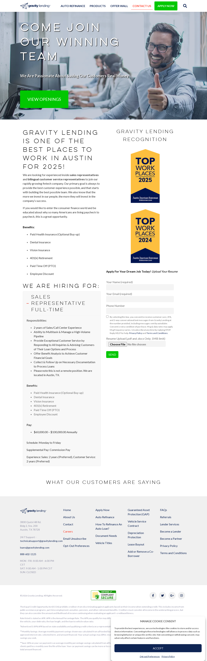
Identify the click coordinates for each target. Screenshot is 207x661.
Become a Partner (171, 538)
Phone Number (140, 309)
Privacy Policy (168, 656)
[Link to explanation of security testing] (103, 595)
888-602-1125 (28, 554)
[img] (185, 6)
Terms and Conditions (157, 333)
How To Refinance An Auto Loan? (108, 526)
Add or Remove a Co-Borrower (141, 553)
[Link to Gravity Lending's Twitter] (162, 595)
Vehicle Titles (103, 543)
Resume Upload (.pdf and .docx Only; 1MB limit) (136, 342)
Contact (68, 524)
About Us (69, 517)
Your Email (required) (140, 297)
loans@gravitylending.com (34, 547)
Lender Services (169, 524)
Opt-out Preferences (150, 656)
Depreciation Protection (136, 535)
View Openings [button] (44, 99)
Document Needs (106, 535)
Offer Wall (119, 6)
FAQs (163, 510)
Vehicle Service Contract (137, 523)
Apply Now (102, 510)
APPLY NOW (165, 6)
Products (98, 6)
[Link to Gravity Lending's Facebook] (153, 595)
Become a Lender (170, 531)
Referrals (165, 517)
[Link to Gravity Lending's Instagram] (181, 595)
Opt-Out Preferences (76, 545)
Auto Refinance (73, 6)
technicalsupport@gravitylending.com (41, 540)
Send (112, 354)
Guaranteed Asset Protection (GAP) (139, 512)
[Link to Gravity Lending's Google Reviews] (172, 595)
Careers (68, 531)
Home (67, 510)
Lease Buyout (136, 544)
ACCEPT (158, 648)
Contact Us (142, 6)
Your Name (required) (140, 285)
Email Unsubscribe (74, 538)
